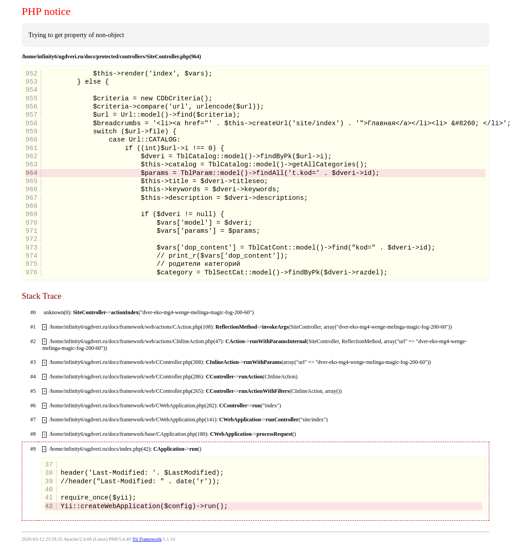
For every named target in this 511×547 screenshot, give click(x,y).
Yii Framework (147, 539)
